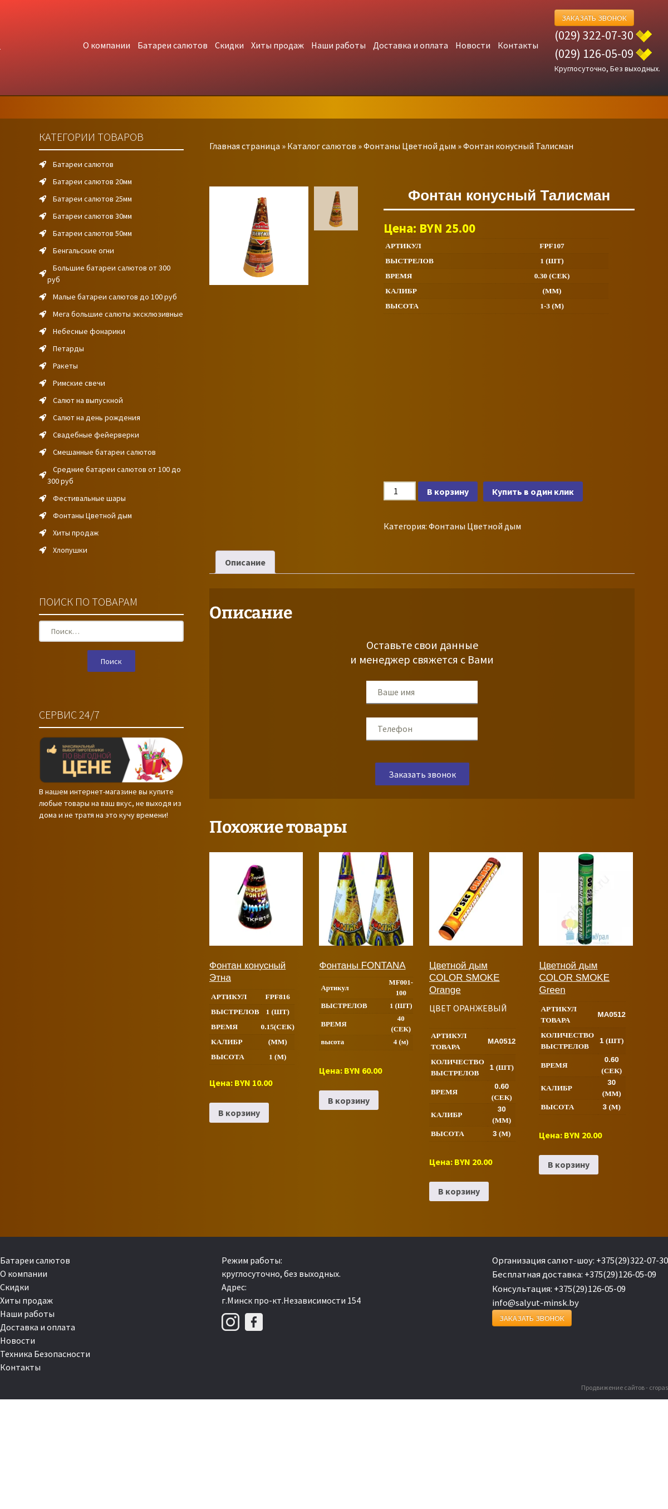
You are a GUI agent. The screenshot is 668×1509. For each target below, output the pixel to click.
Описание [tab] (245, 562)
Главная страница (244, 145)
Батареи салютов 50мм (92, 233)
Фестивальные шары (89, 498)
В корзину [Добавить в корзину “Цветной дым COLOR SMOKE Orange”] (459, 1191)
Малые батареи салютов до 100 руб (115, 297)
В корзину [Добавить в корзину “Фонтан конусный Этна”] (239, 1112)
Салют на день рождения (96, 417)
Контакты (518, 45)
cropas (658, 1387)
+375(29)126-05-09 (620, 1274)
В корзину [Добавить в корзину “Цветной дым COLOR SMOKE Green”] (569, 1164)
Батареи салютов (172, 45)
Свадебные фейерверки (96, 435)
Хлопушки (70, 550)
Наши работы (338, 45)
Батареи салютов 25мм (92, 199)
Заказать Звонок (594, 18)
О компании (106, 45)
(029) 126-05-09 (593, 53)
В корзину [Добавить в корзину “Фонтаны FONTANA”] (349, 1100)
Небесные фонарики (89, 331)
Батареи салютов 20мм (92, 181)
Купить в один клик (533, 491)
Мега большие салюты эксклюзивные (118, 314)
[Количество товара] (400, 490)
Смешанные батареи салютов (104, 452)
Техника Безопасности (45, 1353)
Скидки (229, 45)
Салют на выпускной (88, 400)
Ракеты (65, 366)
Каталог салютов (321, 145)
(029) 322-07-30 (593, 35)
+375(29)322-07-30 (632, 1260)
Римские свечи (79, 383)
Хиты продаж (277, 45)
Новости (472, 45)
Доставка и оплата (410, 45)
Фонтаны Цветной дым (410, 145)
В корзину (448, 491)
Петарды (68, 348)
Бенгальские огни (83, 250)
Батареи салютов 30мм (92, 216)
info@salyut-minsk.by (535, 1302)
